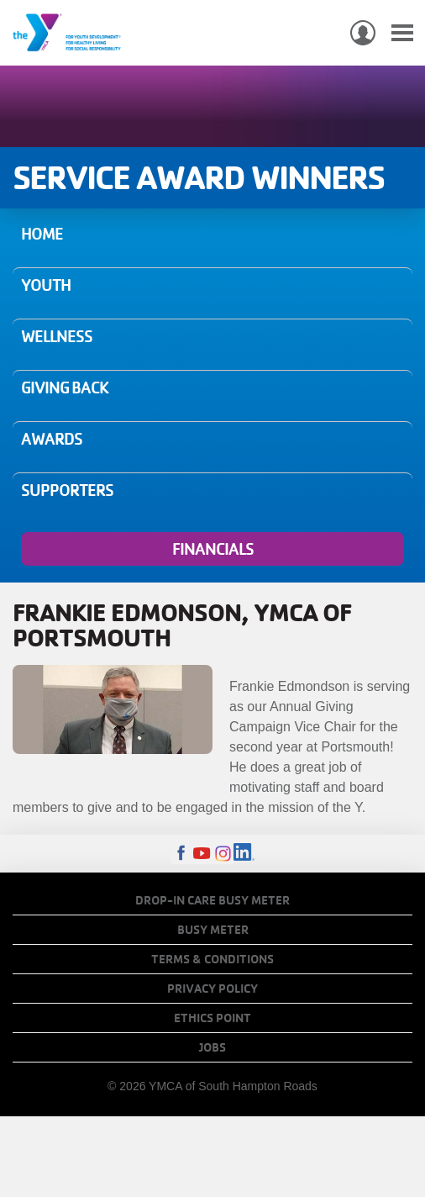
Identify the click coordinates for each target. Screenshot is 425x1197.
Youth (46, 285)
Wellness (56, 336)
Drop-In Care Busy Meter (212, 900)
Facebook (181, 853)
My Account (362, 32)
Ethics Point (212, 1018)
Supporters (67, 490)
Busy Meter (213, 929)
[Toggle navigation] (402, 33)
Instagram (222, 853)
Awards (51, 439)
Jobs (212, 1047)
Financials (213, 549)
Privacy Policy (212, 988)
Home (42, 234)
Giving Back (64, 387)
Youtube (202, 853)
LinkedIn (243, 853)
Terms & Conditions (212, 959)
